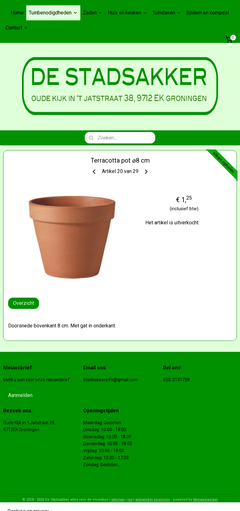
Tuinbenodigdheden (53, 13)
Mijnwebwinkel (205, 500)
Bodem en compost (207, 13)
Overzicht (23, 303)
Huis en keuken (128, 13)
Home (17, 13)
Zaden (93, 13)
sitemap (118, 500)
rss (130, 500)
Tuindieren (166, 13)
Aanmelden (20, 395)
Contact (17, 28)
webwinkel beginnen (152, 500)
